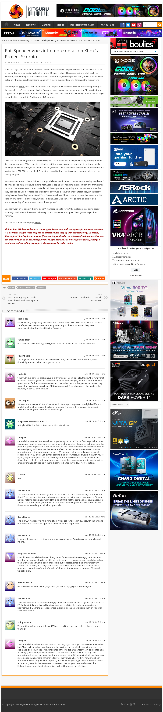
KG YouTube (107, 24)
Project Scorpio (26, 288)
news (11, 288)
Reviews (31, 24)
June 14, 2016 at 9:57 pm (95, 421)
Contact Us (147, 704)
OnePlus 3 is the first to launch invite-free (85, 298)
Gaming (46, 24)
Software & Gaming (19, 40)
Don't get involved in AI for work (129, 264)
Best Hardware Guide (82, 24)
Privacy (157, 704)
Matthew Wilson (14, 62)
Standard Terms (57, 704)
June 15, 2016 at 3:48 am (95, 553)
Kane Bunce (24, 490)
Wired (22, 86)
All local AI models (122, 256)
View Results (136, 275)
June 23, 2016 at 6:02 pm (95, 640)
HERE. (38, 222)
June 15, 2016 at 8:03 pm (95, 622)
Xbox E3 (41, 288)
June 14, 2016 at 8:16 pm (95, 374)
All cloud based (121, 253)
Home (6, 24)
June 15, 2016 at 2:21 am (95, 535)
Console (35, 40)
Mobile (60, 24)
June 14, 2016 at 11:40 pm (94, 437)
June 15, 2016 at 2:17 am (95, 490)
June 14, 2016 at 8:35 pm (95, 400)
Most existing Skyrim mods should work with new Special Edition (24, 299)
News (17, 24)
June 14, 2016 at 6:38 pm (95, 339)
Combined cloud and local (126, 260)
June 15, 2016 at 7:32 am (95, 598)
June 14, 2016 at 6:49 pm (95, 355)
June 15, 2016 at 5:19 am (95, 582)
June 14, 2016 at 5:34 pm (95, 318)
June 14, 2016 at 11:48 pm (94, 474)
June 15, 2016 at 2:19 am (95, 517)
